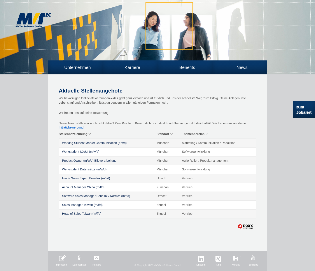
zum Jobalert (304, 110)
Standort (165, 134)
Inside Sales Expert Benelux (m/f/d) (86, 178)
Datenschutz (79, 264)
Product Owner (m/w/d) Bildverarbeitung (89, 160)
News (242, 67)
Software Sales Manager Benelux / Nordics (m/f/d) (96, 196)
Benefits (187, 67)
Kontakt (97, 264)
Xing (218, 264)
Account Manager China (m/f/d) (83, 187)
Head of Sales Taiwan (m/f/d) (82, 213)
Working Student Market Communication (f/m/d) (94, 143)
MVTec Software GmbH (33, 20)
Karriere (132, 67)
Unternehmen (77, 67)
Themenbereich (195, 134)
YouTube (253, 264)
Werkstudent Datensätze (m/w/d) (84, 169)
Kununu (236, 264)
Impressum (61, 264)
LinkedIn (201, 264)
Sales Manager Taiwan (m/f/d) (82, 205)
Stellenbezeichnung (75, 134)
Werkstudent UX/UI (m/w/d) (80, 151)
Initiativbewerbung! (71, 127)
